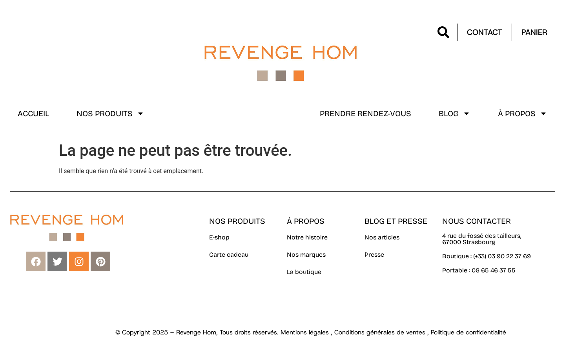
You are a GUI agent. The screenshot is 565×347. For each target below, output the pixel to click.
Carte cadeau (228, 254)
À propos (522, 113)
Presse (374, 254)
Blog (454, 113)
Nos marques (306, 254)
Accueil (33, 113)
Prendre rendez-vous (365, 113)
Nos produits (110, 113)
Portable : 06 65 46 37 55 (479, 270)
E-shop (219, 237)
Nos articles (382, 237)
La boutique (304, 272)
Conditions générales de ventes (379, 332)
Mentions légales (305, 332)
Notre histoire (307, 237)
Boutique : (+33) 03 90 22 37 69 (487, 256)
